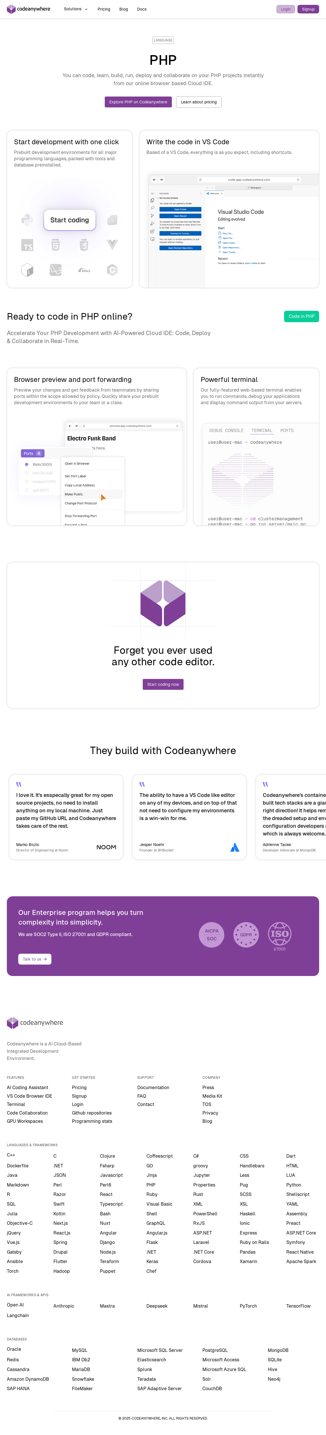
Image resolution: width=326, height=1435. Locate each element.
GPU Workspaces (25, 1121)
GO (149, 1166)
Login (286, 9)
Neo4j (274, 1379)
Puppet (107, 1271)
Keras (152, 1261)
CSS (244, 1156)
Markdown (18, 1185)
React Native (300, 1252)
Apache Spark (301, 1261)
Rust (198, 1194)
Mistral (200, 1306)
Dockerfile (18, 1166)
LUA (290, 1175)
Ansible (15, 1261)
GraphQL (155, 1223)
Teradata (146, 1379)
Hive (272, 1369)
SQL (11, 1204)
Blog (123, 9)
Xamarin (248, 1261)
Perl (57, 1185)
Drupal (60, 1252)
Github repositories (92, 1113)
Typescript (111, 1204)
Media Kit (212, 1096)
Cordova (202, 1261)
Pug (244, 1185)
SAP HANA (18, 1389)
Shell (151, 1214)
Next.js (60, 1223)
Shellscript (297, 1194)
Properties (204, 1185)
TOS (206, 1104)
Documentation (153, 1088)
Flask (152, 1242)
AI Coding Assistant (27, 1088)
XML (198, 1204)
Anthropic (63, 1306)
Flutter (60, 1261)
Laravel (201, 1242)
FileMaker (82, 1389)
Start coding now (163, 684)
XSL (244, 1204)
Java (12, 1175)
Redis (13, 1360)
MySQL (79, 1350)
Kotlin (59, 1214)
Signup (308, 9)
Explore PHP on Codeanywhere (138, 102)
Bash (105, 1214)
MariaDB (81, 1369)
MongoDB (278, 1350)
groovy (200, 1166)
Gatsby (14, 1252)
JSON (59, 1175)
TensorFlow (298, 1306)
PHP (150, 1185)
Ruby (152, 1194)
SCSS (245, 1194)
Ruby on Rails (254, 1242)
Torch (13, 1271)
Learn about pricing (199, 102)
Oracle (14, 1349)
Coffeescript (159, 1156)
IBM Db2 (81, 1360)
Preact (293, 1223)
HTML (292, 1166)
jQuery (14, 1233)
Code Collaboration (27, 1113)
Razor (59, 1194)
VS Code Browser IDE (29, 1096)
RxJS (199, 1223)
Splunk (144, 1369)
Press (208, 1088)
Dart (290, 1156)
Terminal (16, 1104)
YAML (292, 1204)
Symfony (295, 1242)
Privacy (210, 1113)
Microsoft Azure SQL (224, 1369)
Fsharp (107, 1166)
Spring (60, 1242)
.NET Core (203, 1252)
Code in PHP (302, 316)
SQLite (275, 1360)
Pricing (104, 9)
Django (107, 1242)
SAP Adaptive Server (159, 1389)
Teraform (109, 1261)
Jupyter (201, 1175)
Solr (206, 1379)
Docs (141, 9)
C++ (11, 1155)
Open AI (15, 1305)
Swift (59, 1204)
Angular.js (156, 1233)
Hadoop (61, 1271)
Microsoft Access (220, 1360)
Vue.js (13, 1242)
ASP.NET (202, 1233)
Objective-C (20, 1223)
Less (244, 1175)
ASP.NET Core (301, 1233)
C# (196, 1156)
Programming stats (92, 1121)
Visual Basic (159, 1204)
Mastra (107, 1306)
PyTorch (248, 1306)
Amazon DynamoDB (28, 1379)
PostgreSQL (215, 1350)
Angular (108, 1233)
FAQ (141, 1096)
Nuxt (105, 1223)
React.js (61, 1233)
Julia (12, 1214)
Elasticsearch (151, 1360)
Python (293, 1185)
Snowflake (83, 1379)
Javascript (111, 1175)
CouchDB (212, 1389)
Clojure (107, 1156)
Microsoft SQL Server (160, 1350)
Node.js (108, 1252)
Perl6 (105, 1185)
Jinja (151, 1175)
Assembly (296, 1214)
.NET (58, 1166)
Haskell (247, 1214)
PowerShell (205, 1214)
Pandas (247, 1252)
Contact (145, 1104)
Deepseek (157, 1306)
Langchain (18, 1315)
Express (248, 1233)
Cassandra (18, 1369)
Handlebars (252, 1166)
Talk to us (35, 959)
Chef (151, 1271)
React (106, 1194)
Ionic (245, 1223)
